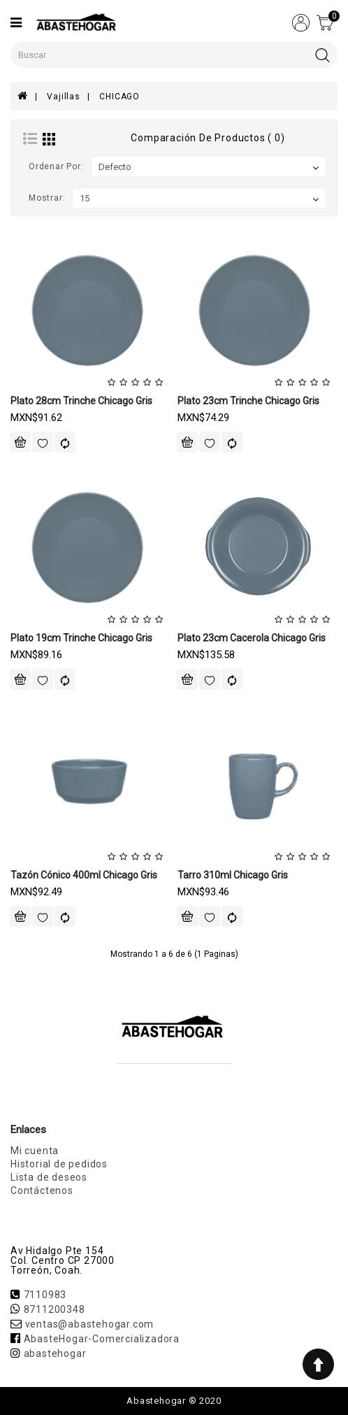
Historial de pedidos (59, 1163)
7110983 (45, 1294)
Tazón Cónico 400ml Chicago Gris (83, 875)
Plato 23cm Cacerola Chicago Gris (251, 637)
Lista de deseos (48, 1177)
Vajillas (63, 96)
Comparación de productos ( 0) (207, 137)
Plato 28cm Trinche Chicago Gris (81, 400)
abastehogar (55, 1353)
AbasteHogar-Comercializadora (102, 1338)
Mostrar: (47, 198)
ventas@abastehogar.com (89, 1324)
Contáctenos (41, 1190)
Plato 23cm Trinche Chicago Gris (248, 400)
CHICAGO (119, 96)
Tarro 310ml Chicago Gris (232, 875)
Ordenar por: (56, 166)
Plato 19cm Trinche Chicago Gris (81, 637)
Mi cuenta (34, 1150)
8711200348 (54, 1309)
